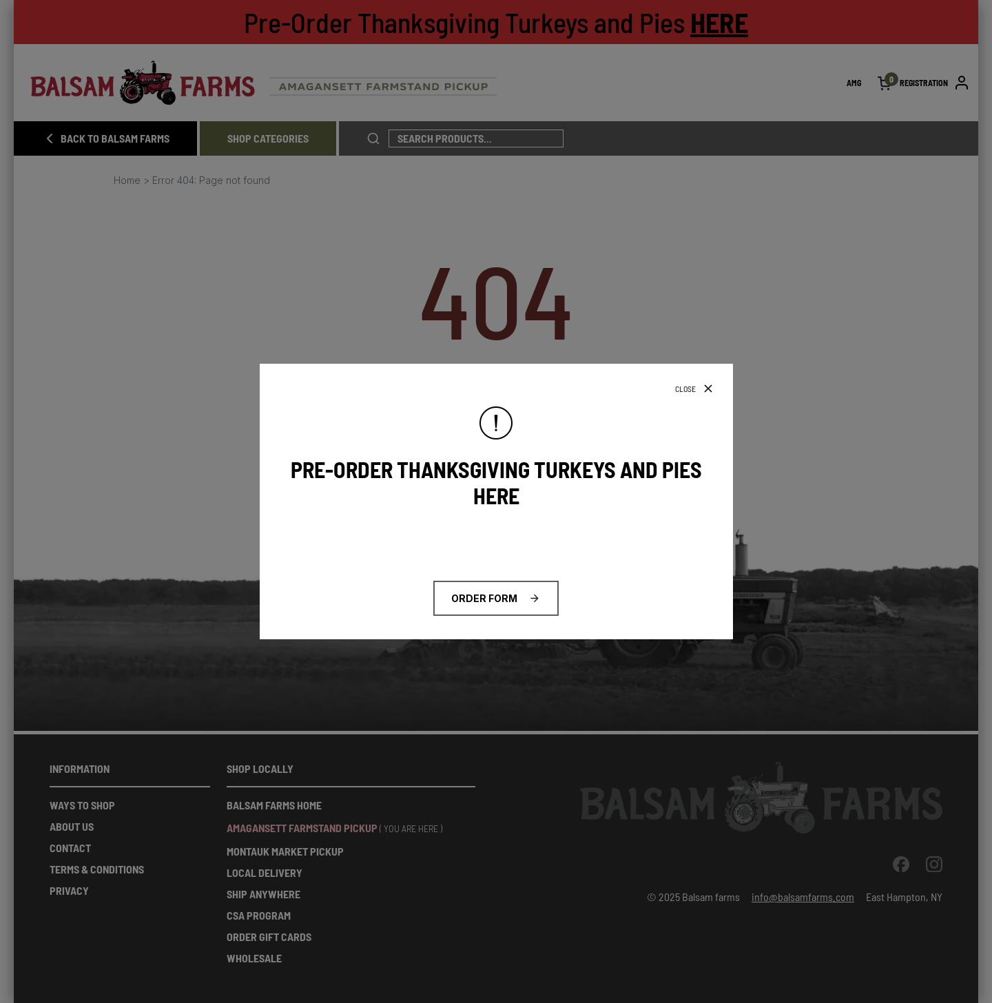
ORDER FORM (484, 598)
